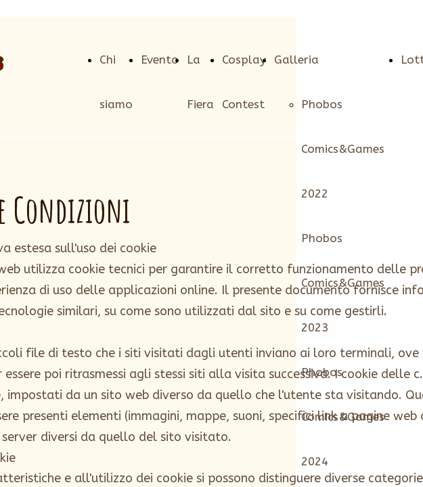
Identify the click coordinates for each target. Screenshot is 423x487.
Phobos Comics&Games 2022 (342, 148)
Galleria (296, 59)
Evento (160, 59)
